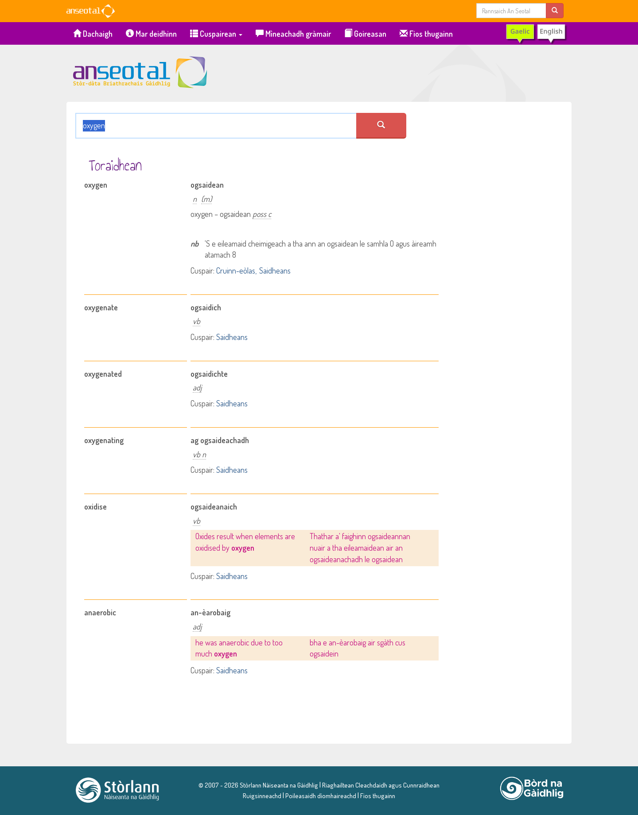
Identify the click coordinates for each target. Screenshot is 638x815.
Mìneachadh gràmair (293, 34)
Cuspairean (216, 34)
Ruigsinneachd (262, 796)
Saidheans (275, 270)
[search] (555, 10)
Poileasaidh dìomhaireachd (320, 796)
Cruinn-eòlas (235, 270)
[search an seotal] (381, 126)
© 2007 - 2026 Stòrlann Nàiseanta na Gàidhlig (258, 785)
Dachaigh (93, 34)
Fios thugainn (426, 34)
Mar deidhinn (151, 34)
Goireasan (365, 34)
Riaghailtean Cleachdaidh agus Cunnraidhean (380, 785)
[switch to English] (536, 34)
